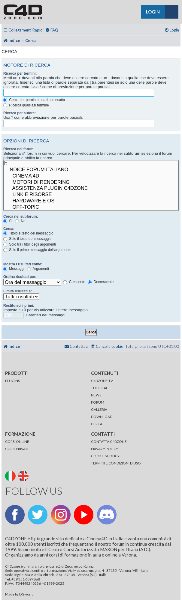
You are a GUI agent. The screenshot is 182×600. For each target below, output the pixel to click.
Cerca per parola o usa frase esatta (34, 100)
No (20, 221)
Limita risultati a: (17, 291)
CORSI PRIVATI (16, 448)
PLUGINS (12, 380)
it (91, 163)
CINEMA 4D (91, 176)
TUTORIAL (99, 388)
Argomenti (38, 269)
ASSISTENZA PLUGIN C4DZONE (91, 188)
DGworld (26, 594)
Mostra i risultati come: (22, 264)
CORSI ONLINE (17, 441)
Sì (8, 221)
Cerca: (8, 229)
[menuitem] (51, 30)
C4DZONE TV (102, 380)
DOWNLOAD (101, 416)
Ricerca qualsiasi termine (26, 105)
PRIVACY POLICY (104, 448)
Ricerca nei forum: (19, 149)
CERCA (96, 424)
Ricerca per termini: (20, 73)
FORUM (97, 402)
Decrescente (101, 282)
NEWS (96, 395)
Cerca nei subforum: (20, 216)
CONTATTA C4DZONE (109, 441)
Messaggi (13, 269)
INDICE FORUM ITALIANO (91, 170)
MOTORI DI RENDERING (91, 182)
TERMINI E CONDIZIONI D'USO (116, 463)
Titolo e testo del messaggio (28, 233)
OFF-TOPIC (91, 207)
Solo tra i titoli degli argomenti (29, 244)
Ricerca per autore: (19, 113)
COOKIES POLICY (105, 456)
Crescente (74, 282)
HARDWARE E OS (91, 201)
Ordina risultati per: (19, 277)
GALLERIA (99, 409)
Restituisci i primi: (18, 305)
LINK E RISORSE (91, 195)
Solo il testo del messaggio (27, 239)
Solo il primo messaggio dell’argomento (37, 250)
